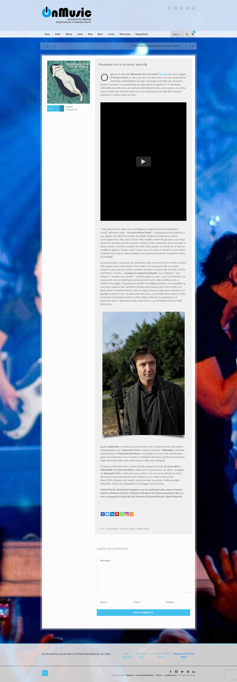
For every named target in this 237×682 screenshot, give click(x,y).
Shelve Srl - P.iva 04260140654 (139, 675)
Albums (69, 34)
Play (56, 108)
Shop (90, 34)
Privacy (159, 675)
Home (47, 34)
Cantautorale (112, 529)
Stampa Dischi (141, 34)
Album (142, 46)
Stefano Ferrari (142, 529)
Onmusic (123, 529)
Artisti (57, 34)
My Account (125, 34)
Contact (111, 34)
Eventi (80, 34)
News (100, 34)
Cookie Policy (170, 675)
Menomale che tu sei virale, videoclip (123, 64)
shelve (132, 529)
